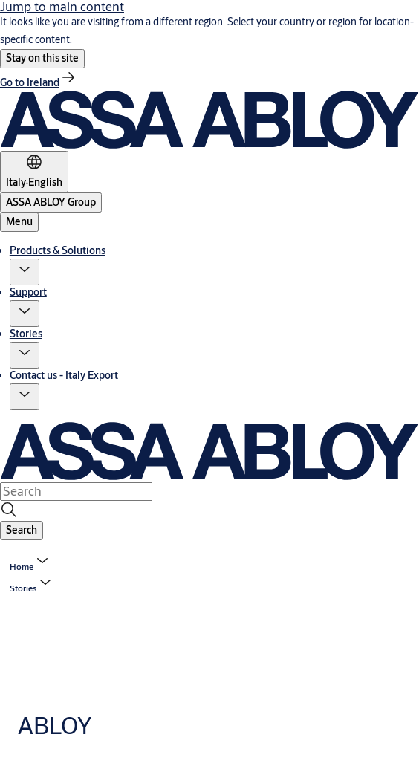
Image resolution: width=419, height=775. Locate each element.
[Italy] (34, 171)
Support (28, 292)
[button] (42, 58)
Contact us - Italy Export (64, 375)
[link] (38, 82)
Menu (19, 221)
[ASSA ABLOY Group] (51, 202)
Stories (26, 333)
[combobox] (76, 491)
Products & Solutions (57, 250)
